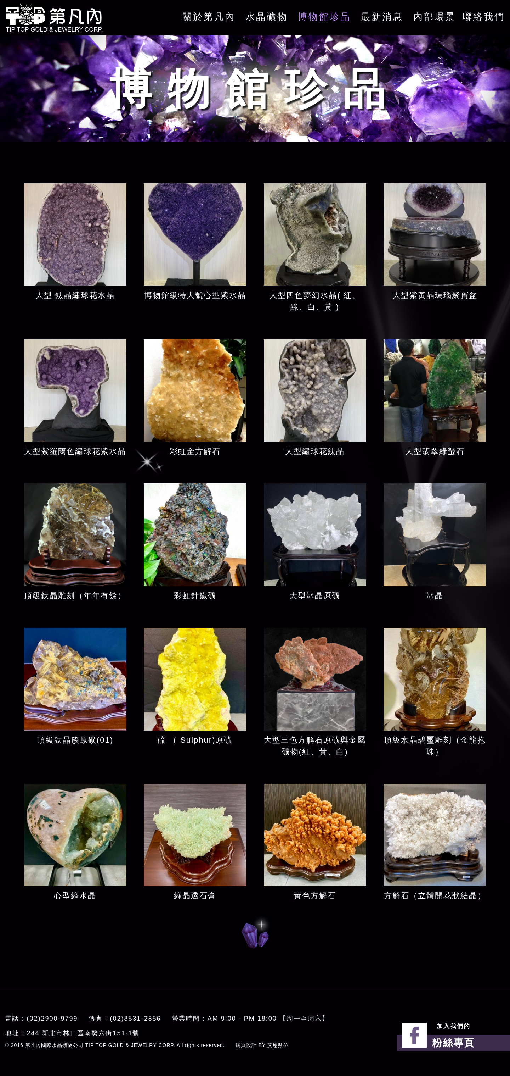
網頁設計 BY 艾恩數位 (262, 1045)
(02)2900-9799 (52, 1018)
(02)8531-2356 (135, 1018)
